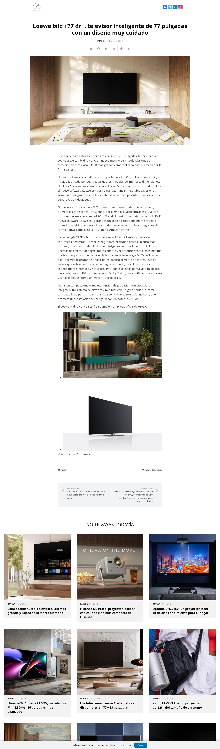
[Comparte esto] (98, 48)
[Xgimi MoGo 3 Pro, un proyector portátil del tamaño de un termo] (182, 662)
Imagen (101, 41)
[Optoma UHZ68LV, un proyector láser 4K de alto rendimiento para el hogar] (182, 567)
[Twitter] (170, 7)
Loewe (148, 470)
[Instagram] (180, 7)
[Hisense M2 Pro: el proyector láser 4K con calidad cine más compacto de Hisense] (110, 567)
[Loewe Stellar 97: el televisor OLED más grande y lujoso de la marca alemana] (37, 567)
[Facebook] (165, 7)
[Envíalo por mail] (91, 48)
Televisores (157, 470)
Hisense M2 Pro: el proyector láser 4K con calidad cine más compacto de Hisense (108, 613)
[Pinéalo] (121, 48)
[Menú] (188, 7)
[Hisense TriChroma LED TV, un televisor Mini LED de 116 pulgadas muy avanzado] (37, 662)
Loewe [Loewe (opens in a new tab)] (86, 454)
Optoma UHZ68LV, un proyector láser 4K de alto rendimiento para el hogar (180, 611)
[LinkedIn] (175, 7)
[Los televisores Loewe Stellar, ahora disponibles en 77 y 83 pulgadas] (110, 662)
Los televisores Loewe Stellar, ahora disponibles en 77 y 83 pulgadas (107, 705)
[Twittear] (106, 48)
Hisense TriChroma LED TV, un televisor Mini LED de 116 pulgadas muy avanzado (37, 707)
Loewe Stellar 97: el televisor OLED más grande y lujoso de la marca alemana (37, 611)
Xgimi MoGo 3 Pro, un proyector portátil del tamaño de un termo (177, 705)
